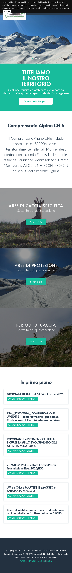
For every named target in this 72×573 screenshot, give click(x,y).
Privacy (32, 561)
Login (49, 561)
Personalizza (63, 8)
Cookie (41, 561)
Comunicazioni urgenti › (36, 101)
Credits (24, 561)
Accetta (7, 11)
